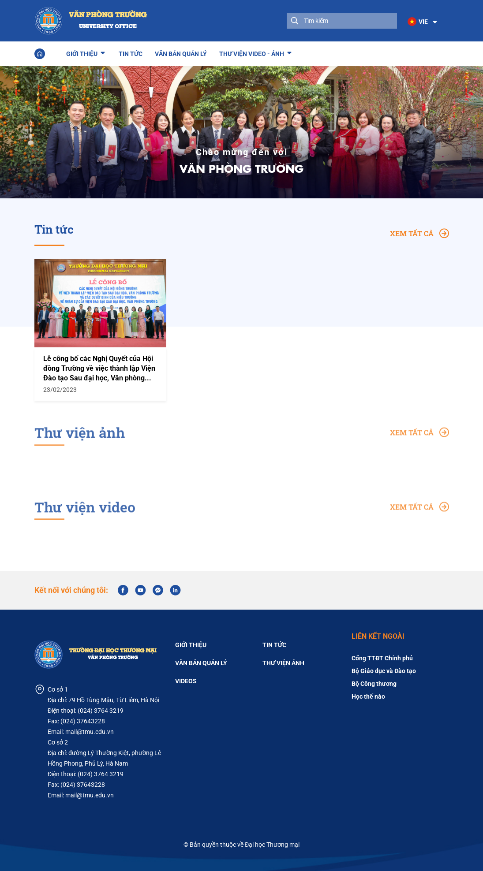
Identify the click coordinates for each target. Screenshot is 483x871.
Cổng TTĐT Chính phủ (382, 658)
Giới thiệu (81, 52)
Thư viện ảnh (283, 662)
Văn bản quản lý (181, 53)
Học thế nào (368, 696)
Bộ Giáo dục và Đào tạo (384, 670)
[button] (423, 22)
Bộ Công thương (374, 683)
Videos (186, 681)
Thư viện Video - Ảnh (251, 52)
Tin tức (130, 53)
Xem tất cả (419, 233)
